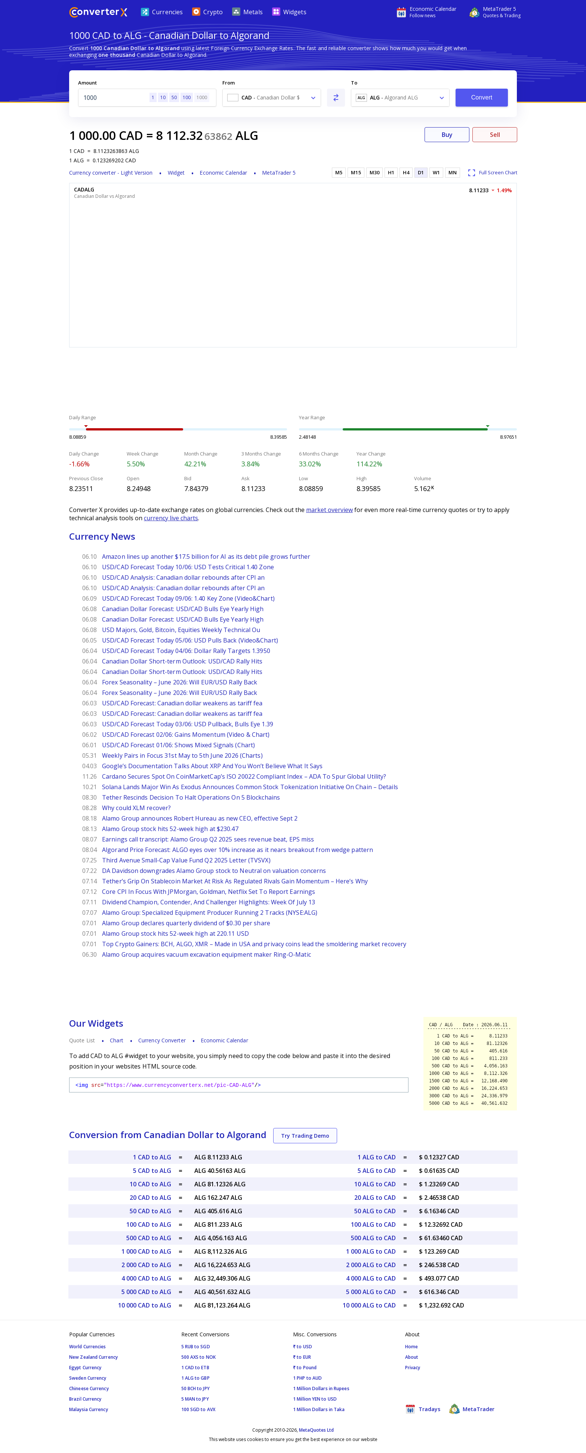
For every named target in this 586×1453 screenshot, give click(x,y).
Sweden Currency (88, 1378)
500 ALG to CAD (373, 1238)
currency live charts (171, 518)
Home (411, 1346)
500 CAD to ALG (148, 1238)
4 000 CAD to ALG (146, 1278)
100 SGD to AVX (198, 1409)
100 (187, 97)
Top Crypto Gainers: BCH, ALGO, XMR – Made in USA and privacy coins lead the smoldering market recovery (254, 944)
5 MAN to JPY (195, 1399)
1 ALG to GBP (195, 1378)
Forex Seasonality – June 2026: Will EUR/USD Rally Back (179, 682)
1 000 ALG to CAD (371, 1251)
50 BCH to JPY (195, 1388)
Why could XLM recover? (136, 808)
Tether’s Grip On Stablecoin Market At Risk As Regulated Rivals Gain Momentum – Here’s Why (235, 881)
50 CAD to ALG (150, 1211)
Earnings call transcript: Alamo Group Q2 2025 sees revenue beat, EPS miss (208, 839)
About (412, 1357)
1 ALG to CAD (377, 1157)
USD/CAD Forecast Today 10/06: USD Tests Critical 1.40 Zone (188, 567)
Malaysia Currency (88, 1409)
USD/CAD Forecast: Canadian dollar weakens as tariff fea (182, 703)
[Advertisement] (293, 382)
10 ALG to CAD (375, 1184)
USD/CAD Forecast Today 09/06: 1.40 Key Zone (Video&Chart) (188, 598)
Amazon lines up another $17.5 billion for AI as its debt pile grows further (206, 556)
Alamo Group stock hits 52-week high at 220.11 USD (175, 933)
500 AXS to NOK (198, 1357)
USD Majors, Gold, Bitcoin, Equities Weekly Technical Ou (181, 630)
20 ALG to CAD (375, 1197)
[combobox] (272, 97)
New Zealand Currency (93, 1357)
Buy (447, 135)
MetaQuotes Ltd (316, 1430)
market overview (329, 510)
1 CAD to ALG (152, 1157)
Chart (116, 1040)
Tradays (422, 1409)
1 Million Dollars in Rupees (321, 1388)
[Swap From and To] (336, 98)
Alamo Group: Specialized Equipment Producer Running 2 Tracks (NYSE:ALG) (209, 912)
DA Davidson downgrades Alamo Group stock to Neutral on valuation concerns (214, 871)
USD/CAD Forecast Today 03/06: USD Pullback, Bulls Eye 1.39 (187, 724)
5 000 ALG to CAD (371, 1292)
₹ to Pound (305, 1367)
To (354, 82)
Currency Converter (162, 1040)
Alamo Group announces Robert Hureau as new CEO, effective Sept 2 (199, 818)
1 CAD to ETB (195, 1367)
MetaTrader (471, 1409)
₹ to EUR (302, 1357)
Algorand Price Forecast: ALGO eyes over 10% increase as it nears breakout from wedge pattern (237, 850)
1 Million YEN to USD (315, 1399)
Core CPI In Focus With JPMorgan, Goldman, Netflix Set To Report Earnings (208, 892)
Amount (87, 82)
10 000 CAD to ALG (144, 1305)
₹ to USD (302, 1346)
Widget (176, 172)
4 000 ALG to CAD (371, 1278)
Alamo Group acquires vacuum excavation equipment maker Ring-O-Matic (206, 954)
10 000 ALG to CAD (369, 1305)
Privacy (412, 1367)
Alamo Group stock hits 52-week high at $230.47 (170, 829)
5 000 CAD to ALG (146, 1292)
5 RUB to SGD (195, 1346)
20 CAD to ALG (150, 1197)
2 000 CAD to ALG (146, 1265)
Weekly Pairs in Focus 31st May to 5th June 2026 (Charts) (182, 755)
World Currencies (87, 1346)
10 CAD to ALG (150, 1184)
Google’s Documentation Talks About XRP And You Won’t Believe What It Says (212, 766)
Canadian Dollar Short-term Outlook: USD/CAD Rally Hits (182, 661)
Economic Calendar (223, 172)
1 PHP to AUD (307, 1378)
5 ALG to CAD (377, 1171)
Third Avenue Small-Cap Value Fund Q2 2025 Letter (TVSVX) (186, 860)
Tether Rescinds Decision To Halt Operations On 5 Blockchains (191, 797)
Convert (482, 97)
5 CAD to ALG (152, 1171)
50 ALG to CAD (375, 1211)
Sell (495, 135)
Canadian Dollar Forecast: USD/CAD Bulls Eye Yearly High (183, 609)
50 (174, 97)
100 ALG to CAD (373, 1224)
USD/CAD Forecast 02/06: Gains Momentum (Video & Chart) (185, 734)
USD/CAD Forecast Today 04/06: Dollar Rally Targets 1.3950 (186, 651)
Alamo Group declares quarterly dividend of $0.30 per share (186, 923)
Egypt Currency (85, 1367)
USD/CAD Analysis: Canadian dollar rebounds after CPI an (183, 577)
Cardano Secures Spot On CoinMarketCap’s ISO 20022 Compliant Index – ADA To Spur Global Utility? (244, 776)
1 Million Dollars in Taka (319, 1409)
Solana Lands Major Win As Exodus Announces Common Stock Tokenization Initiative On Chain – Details (250, 787)
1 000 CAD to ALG (146, 1251)
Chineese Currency (89, 1388)
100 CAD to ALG (148, 1224)
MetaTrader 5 (279, 172)
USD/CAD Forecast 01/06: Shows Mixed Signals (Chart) (178, 745)
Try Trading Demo (305, 1135)
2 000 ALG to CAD (371, 1265)
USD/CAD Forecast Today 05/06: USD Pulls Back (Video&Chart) (190, 640)
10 (163, 97)
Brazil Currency (85, 1399)
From (228, 82)
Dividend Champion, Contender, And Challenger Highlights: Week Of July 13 (208, 902)
